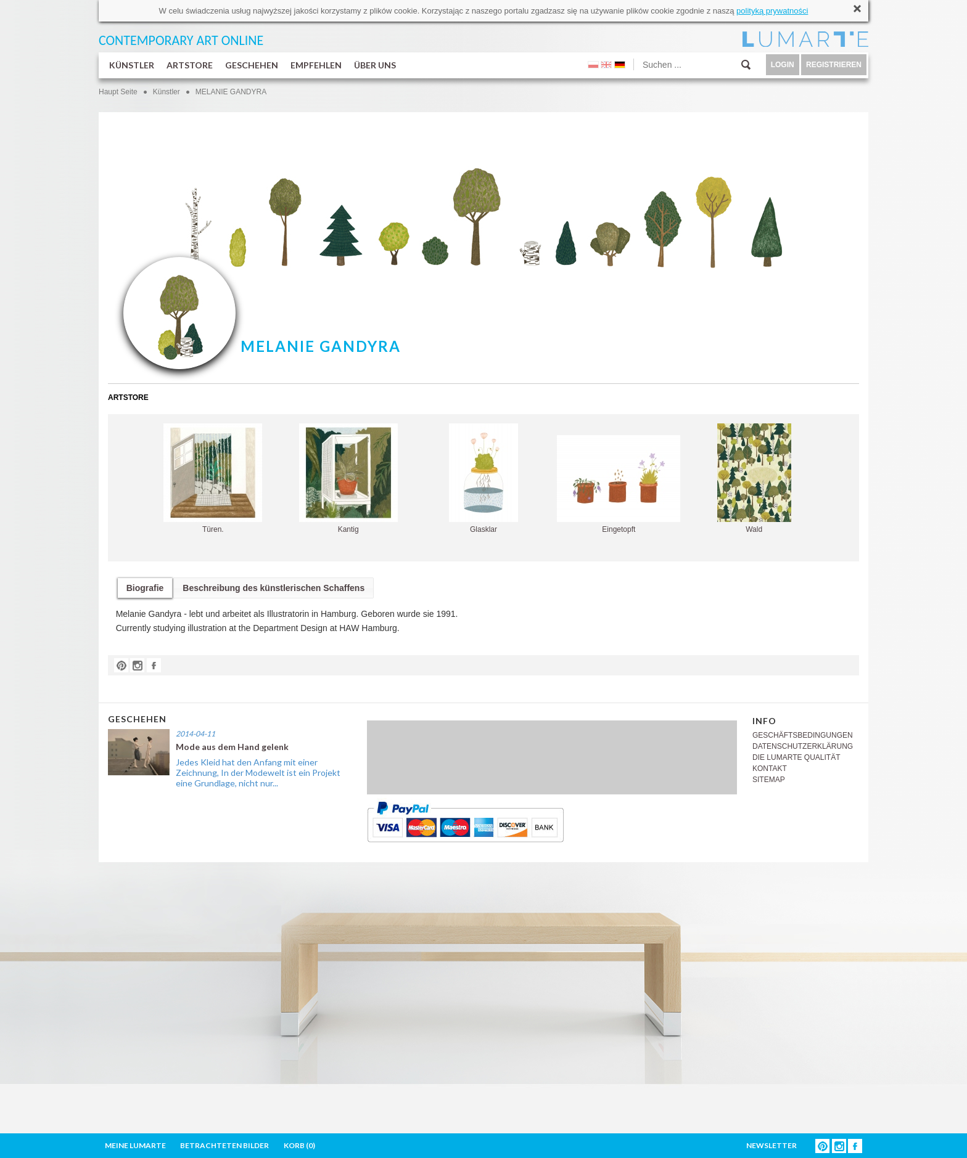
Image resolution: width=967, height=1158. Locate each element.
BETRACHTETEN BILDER (224, 1145)
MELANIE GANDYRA (230, 92)
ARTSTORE (190, 65)
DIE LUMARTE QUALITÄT (796, 757)
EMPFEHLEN (316, 65)
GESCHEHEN (251, 65)
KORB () (299, 1145)
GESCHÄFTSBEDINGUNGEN (802, 735)
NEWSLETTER (771, 1145)
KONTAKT (769, 768)
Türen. (212, 478)
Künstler (166, 92)
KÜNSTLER (131, 65)
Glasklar (483, 478)
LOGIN (782, 64)
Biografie (145, 588)
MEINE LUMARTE (135, 1145)
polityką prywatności (772, 10)
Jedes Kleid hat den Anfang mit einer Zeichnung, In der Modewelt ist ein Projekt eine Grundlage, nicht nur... (258, 772)
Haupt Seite (118, 92)
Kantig (348, 478)
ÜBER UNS (375, 65)
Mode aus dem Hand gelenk (232, 746)
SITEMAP (768, 779)
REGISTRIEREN (834, 64)
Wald (754, 478)
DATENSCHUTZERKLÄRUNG (802, 746)
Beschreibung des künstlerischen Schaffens (273, 588)
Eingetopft (618, 484)
